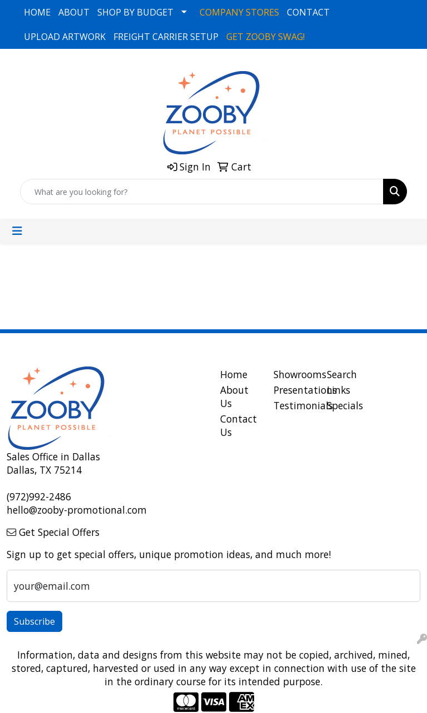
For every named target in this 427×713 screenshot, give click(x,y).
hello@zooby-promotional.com (77, 509)
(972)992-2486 (39, 496)
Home (233, 374)
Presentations (294, 389)
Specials (345, 405)
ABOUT (74, 12)
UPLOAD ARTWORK (65, 37)
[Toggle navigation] (17, 231)
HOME (37, 12)
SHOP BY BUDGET (135, 12)
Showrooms (294, 374)
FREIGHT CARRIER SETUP (166, 37)
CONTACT (308, 12)
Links (338, 389)
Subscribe (34, 621)
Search (342, 374)
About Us (234, 396)
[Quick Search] (202, 191)
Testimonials (294, 405)
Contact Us (238, 425)
